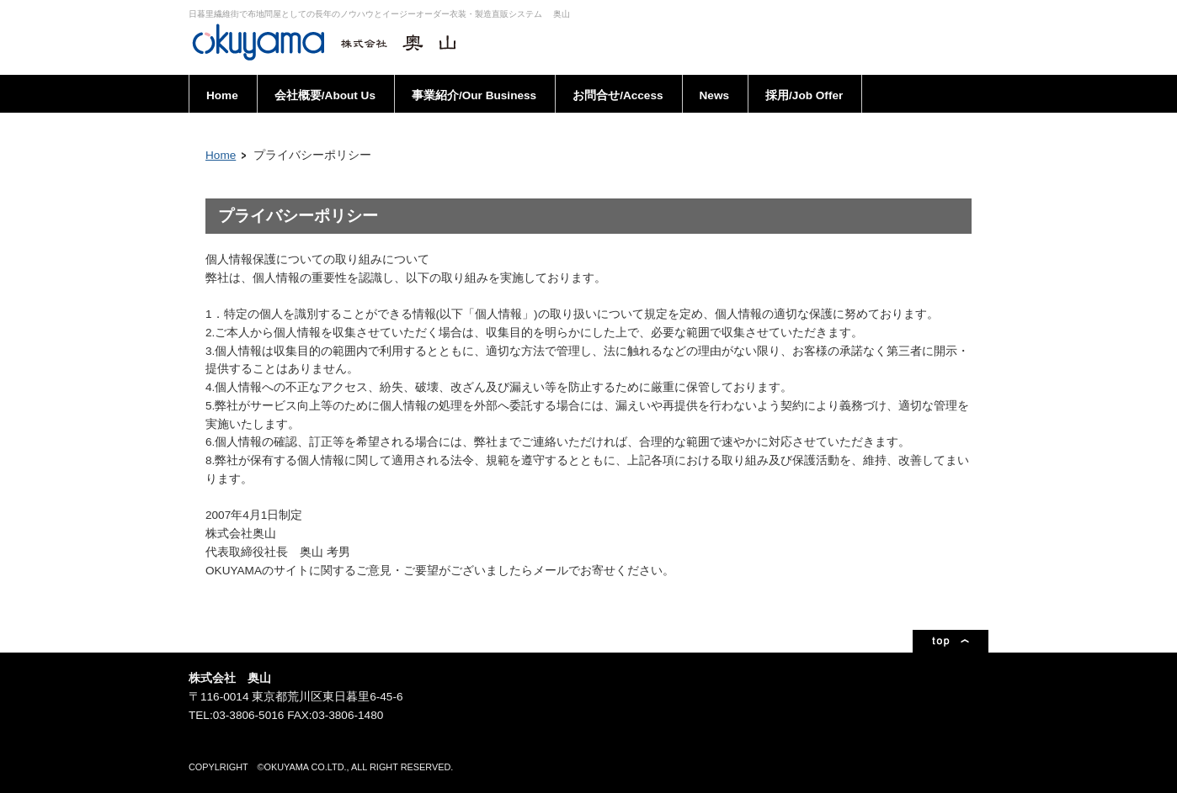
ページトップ (950, 641)
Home (220, 155)
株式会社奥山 (331, 42)
